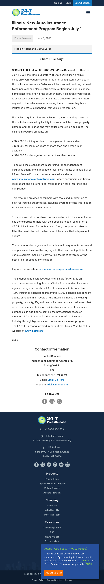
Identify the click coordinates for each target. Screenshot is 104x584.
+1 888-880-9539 (54, 429)
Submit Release (83, 3)
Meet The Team (52, 515)
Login (68, 3)
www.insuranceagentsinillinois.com (33, 179)
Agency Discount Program (52, 484)
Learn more (84, 560)
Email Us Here (56, 380)
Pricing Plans (52, 479)
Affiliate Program (52, 493)
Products (52, 473)
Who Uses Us (52, 510)
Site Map (68, 580)
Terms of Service (54, 580)
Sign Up (58, 3)
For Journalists (52, 541)
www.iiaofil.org (34, 331)
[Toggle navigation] (88, 12)
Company (52, 500)
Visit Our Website (57, 384)
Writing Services (52, 488)
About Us (52, 506)
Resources (52, 522)
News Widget (52, 537)
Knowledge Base (52, 528)
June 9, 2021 (43, 38)
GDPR (89, 564)
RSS (52, 532)
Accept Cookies (54, 572)
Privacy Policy (38, 580)
